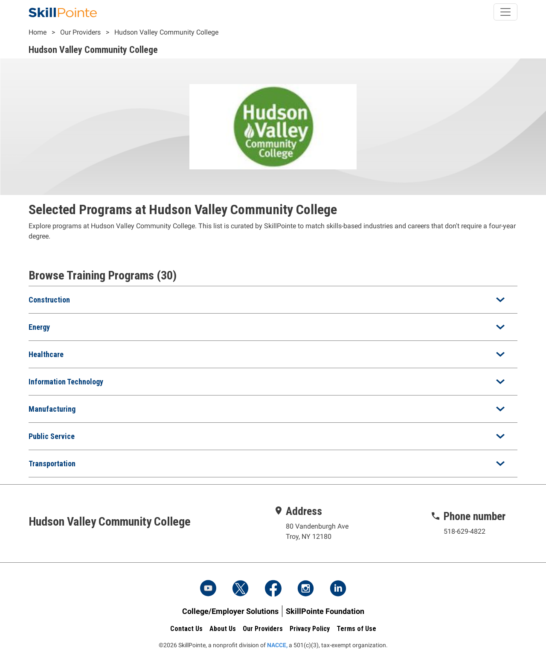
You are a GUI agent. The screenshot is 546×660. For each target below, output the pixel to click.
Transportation (52, 463)
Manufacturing (52, 408)
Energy (39, 327)
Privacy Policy (310, 629)
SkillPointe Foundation (325, 611)
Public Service (52, 436)
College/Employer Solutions (230, 611)
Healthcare (46, 354)
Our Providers (80, 32)
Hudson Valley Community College (166, 32)
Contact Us (186, 629)
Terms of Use (356, 629)
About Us (222, 629)
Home (37, 32)
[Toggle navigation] (505, 11)
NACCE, (277, 645)
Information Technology (66, 381)
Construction (49, 299)
